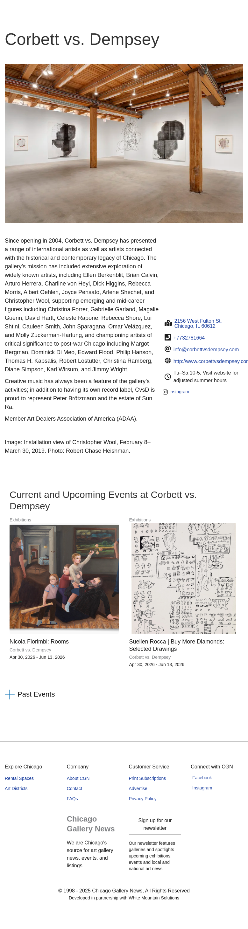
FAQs (72, 798)
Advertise (138, 788)
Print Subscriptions (147, 778)
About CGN (78, 778)
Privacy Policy (143, 798)
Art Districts (16, 788)
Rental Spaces (19, 778)
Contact (74, 788)
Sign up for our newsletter (155, 824)
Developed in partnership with (124, 897)
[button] (124, 694)
